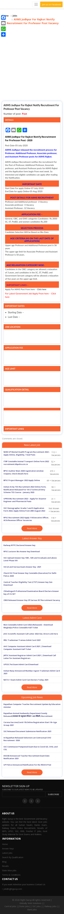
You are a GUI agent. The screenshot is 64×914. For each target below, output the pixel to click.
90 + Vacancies (32, 490)
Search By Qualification (12, 857)
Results (5, 866)
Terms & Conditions (11, 874)
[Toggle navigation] (36, 4)
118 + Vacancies (32, 519)
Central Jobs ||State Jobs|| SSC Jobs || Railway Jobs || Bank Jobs (32, 908)
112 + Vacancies (32, 454)
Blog (4, 861)
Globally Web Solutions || (32, 903)
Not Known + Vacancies (31, 510)
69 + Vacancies (32, 480)
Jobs (15, 15)
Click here (41, 289)
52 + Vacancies (32, 463)
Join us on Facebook (51, 4)
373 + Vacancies (31, 472)
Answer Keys (8, 848)
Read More (32, 528)
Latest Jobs (7, 853)
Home (5, 844)
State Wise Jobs (9, 870)
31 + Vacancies (32, 500)
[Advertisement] (32, 65)
